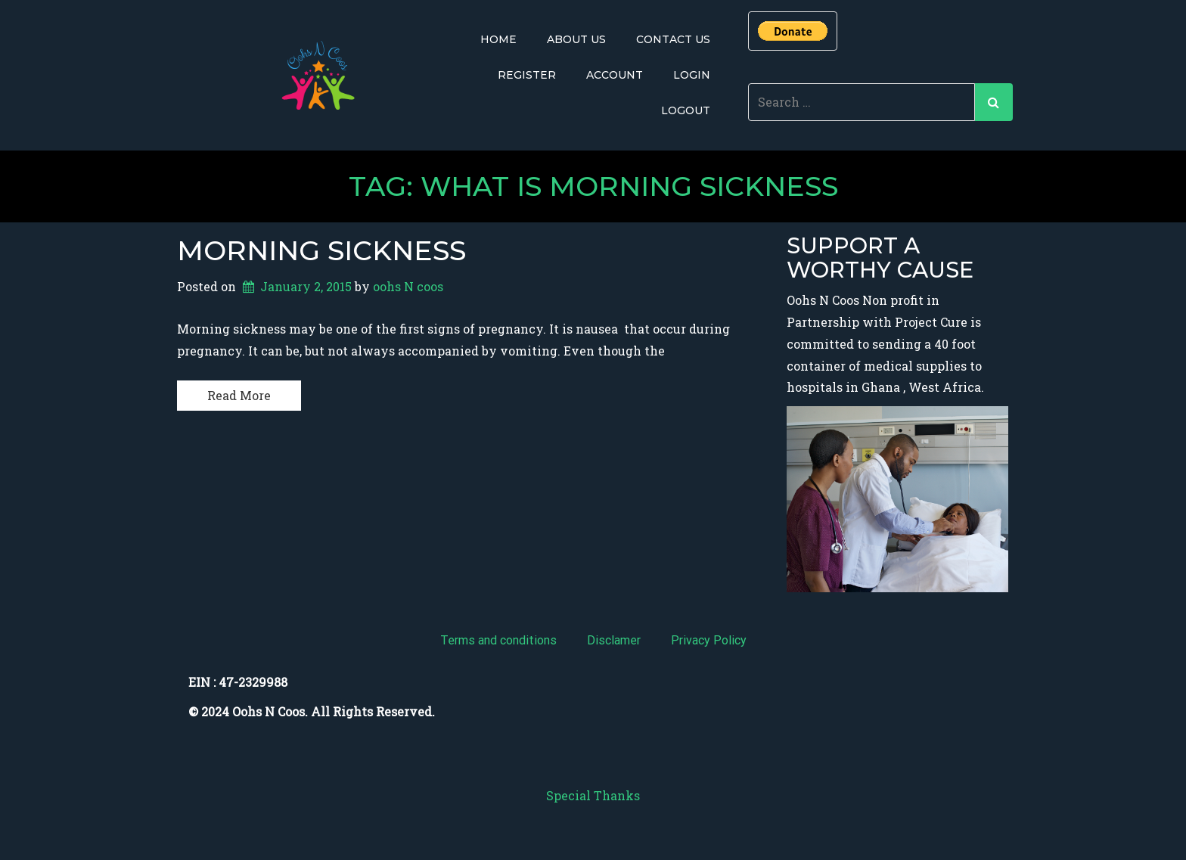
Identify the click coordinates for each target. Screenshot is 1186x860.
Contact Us (673, 39)
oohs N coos (408, 286)
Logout (685, 110)
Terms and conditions (498, 640)
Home (498, 39)
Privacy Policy (709, 640)
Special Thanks (593, 795)
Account (614, 75)
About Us (576, 39)
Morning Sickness (321, 250)
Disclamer (614, 640)
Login (691, 75)
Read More (239, 395)
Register (527, 75)
